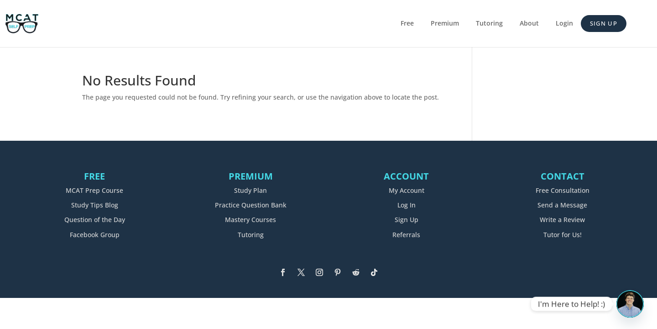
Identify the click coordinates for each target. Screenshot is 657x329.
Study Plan (250, 190)
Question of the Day (94, 219)
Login (564, 23)
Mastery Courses (250, 219)
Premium (445, 23)
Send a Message (562, 205)
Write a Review (562, 219)
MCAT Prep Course (94, 190)
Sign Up (603, 23)
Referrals (406, 234)
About (529, 23)
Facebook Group (95, 234)
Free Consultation (562, 190)
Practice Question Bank (251, 205)
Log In (406, 205)
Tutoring (489, 23)
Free (407, 23)
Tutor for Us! (562, 234)
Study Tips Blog (94, 205)
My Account (406, 190)
